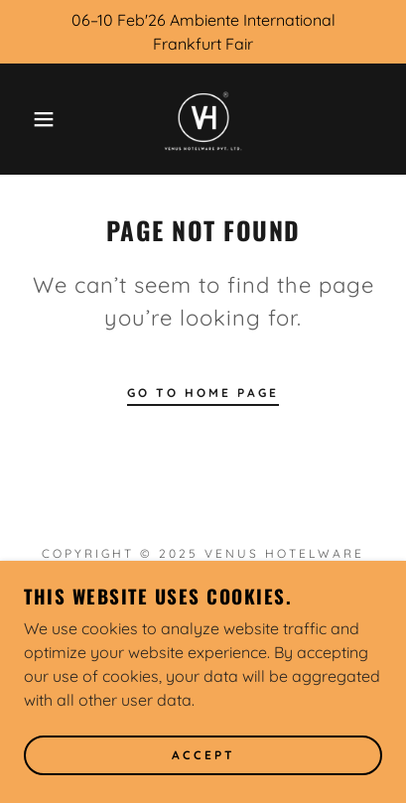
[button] (31, 119)
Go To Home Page (203, 392)
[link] (202, 119)
